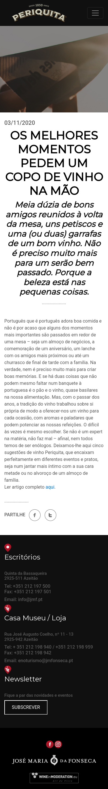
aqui (50, 487)
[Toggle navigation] (95, 13)
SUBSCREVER (26, 707)
